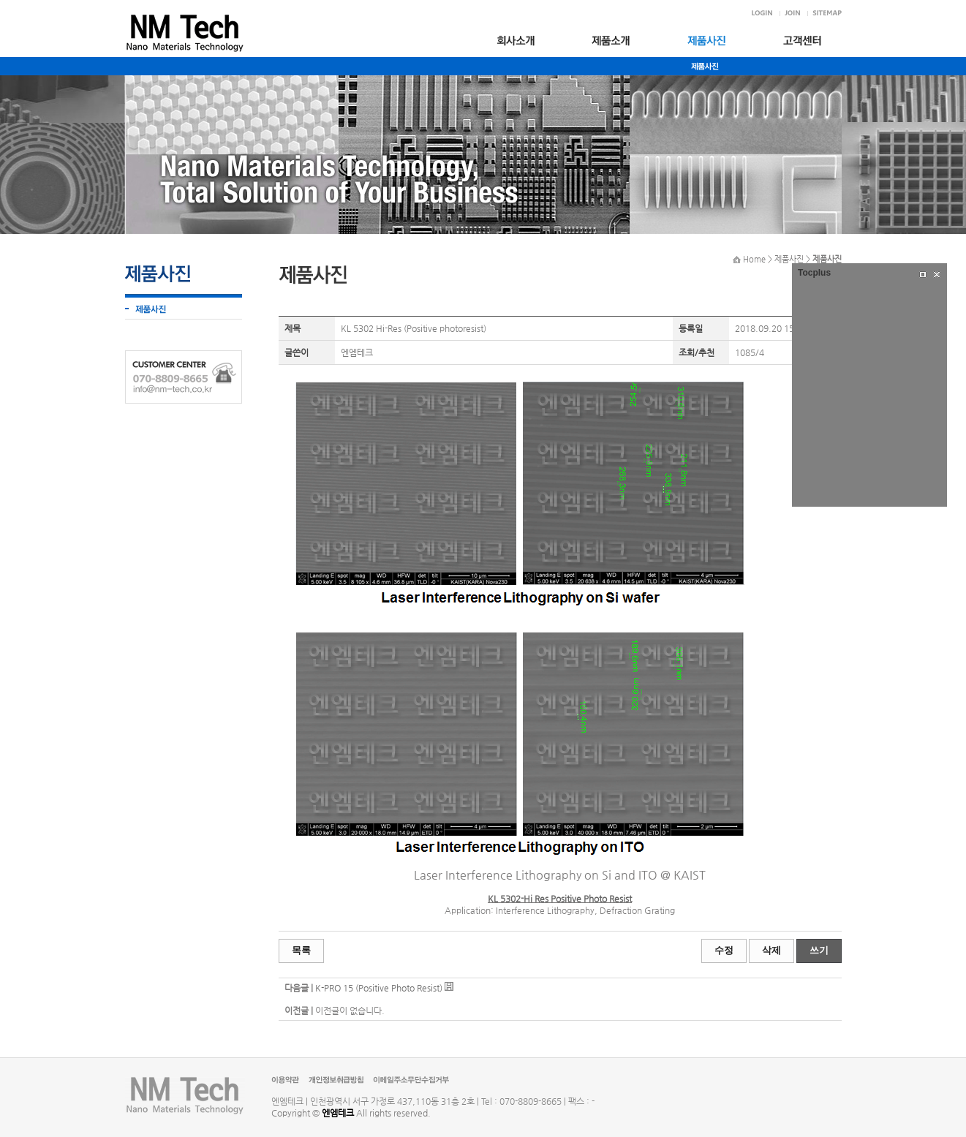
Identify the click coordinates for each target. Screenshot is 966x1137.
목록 (301, 950)
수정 (723, 950)
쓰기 (819, 950)
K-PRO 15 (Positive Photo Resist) (378, 988)
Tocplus (814, 273)
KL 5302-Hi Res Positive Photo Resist (560, 899)
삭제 (771, 950)
